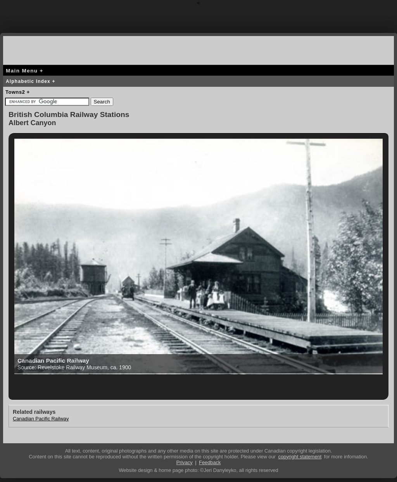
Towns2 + (17, 92)
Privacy (184, 462)
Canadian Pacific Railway (41, 419)
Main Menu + (24, 71)
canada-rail (34, 49)
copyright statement (300, 457)
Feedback (210, 462)
